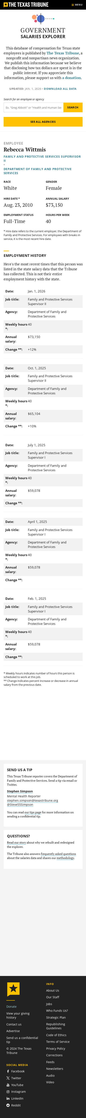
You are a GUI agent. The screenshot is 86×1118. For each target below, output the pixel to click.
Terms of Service (58, 1042)
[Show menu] (77, 5)
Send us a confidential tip (22, 1040)
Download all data (60, 89)
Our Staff (52, 997)
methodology (65, 858)
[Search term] (33, 107)
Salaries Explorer (43, 36)
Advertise (13, 1031)
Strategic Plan (56, 1017)
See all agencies (43, 122)
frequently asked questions (58, 854)
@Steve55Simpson (20, 804)
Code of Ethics (56, 1035)
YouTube (14, 1085)
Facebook (15, 1071)
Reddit (13, 1105)
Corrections (54, 1055)
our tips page (32, 812)
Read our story (16, 842)
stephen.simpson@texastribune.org (32, 800)
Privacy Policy (55, 1048)
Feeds (50, 1062)
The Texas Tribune (63, 53)
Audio (50, 1075)
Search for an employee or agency (24, 99)
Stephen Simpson (20, 791)
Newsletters (54, 1069)
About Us (52, 990)
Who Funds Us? (57, 1011)
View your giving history (18, 1015)
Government (42, 30)
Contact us (14, 1024)
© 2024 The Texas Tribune (19, 1050)
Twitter (13, 1078)
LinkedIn (14, 1098)
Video (50, 1082)
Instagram (16, 1092)
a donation (71, 77)
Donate (11, 1006)
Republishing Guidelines (55, 1026)
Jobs (49, 1004)
